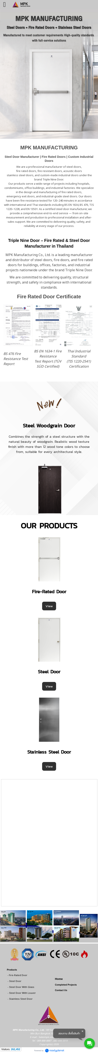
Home (59, 979)
